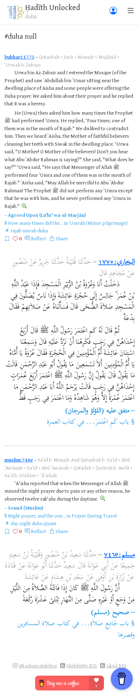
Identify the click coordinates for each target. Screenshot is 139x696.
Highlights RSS (81, 665)
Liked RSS (116, 665)
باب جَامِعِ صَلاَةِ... (105, 624)
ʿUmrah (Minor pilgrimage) (98, 222)
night (25, 523)
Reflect (38, 238)
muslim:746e (18, 459)
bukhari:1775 (19, 56)
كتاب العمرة (61, 422)
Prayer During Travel (94, 515)
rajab (16, 230)
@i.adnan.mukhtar (38, 665)
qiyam (49, 523)
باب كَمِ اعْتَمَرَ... (107, 422)
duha (43, 230)
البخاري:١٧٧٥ (116, 262)
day (14, 523)
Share (61, 238)
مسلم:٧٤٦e (119, 555)
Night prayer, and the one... (36, 515)
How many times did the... (35, 222)
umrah (29, 230)
